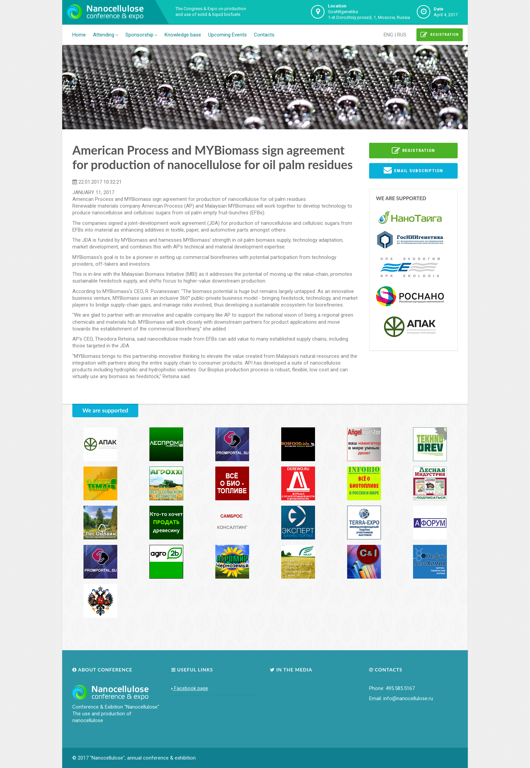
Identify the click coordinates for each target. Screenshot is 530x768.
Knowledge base (183, 35)
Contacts (264, 35)
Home (79, 35)
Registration (439, 34)
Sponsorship (141, 35)
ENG (388, 35)
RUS (401, 35)
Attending (105, 35)
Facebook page (189, 688)
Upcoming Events (227, 35)
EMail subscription (413, 170)
